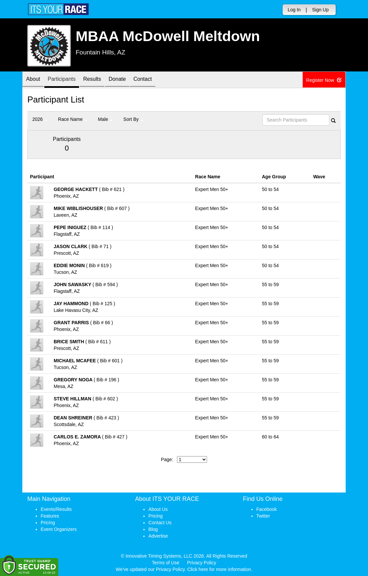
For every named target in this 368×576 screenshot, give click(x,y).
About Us (158, 509)
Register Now (324, 80)
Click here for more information (219, 569)
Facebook (266, 509)
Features (50, 516)
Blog (153, 529)
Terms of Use (165, 562)
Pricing (48, 522)
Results (102, 80)
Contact (160, 80)
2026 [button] (39, 119)
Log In (294, 9)
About (35, 80)
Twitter (263, 516)
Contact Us (159, 522)
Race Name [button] (72, 119)
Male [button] (105, 119)
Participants (67, 80)
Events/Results (56, 509)
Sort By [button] (133, 119)
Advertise (158, 536)
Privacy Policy (201, 562)
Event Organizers (59, 529)
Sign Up (320, 9)
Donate (131, 80)
